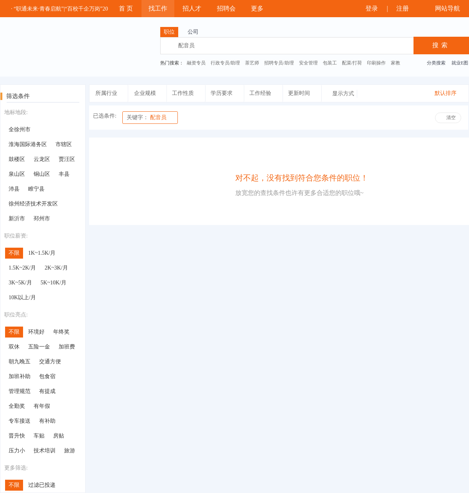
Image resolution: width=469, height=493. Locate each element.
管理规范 (19, 391)
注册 (406, 8)
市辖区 (63, 144)
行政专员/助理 (225, 63)
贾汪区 (67, 159)
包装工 (330, 63)
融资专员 (196, 63)
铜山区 (42, 174)
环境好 (36, 332)
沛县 (14, 189)
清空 (451, 117)
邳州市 (42, 218)
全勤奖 (17, 406)
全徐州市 (19, 129)
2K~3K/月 (56, 268)
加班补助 (19, 376)
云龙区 (42, 159)
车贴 (39, 436)
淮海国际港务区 (28, 144)
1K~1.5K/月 (41, 253)
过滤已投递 (41, 485)
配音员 (146, 117)
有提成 (47, 391)
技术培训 (44, 451)
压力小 (17, 451)
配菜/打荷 (352, 63)
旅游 (69, 451)
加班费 (67, 347)
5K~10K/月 (54, 283)
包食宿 (47, 376)
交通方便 (50, 361)
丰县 (64, 174)
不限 (14, 253)
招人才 (192, 8)
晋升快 (17, 436)
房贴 (58, 436)
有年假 (42, 406)
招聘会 (226, 8)
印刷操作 (376, 63)
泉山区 (17, 174)
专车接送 (19, 421)
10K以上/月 (22, 297)
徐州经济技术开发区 (33, 204)
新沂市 (17, 218)
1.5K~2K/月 (22, 268)
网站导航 (446, 8)
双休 (14, 347)
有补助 (47, 421)
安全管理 (308, 63)
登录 (370, 8)
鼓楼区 (17, 159)
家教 (395, 63)
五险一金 (39, 347)
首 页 (126, 8)
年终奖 (61, 332)
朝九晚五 (19, 361)
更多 (260, 8)
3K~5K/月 (20, 283)
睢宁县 (36, 189)
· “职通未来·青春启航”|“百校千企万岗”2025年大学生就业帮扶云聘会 (92, 9)
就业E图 (459, 63)
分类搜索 (436, 63)
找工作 (158, 8)
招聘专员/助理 (279, 63)
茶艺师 (252, 63)
